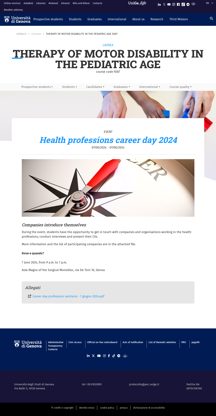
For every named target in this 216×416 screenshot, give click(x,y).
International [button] (148, 87)
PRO (183, 342)
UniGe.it (21, 33)
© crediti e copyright (62, 407)
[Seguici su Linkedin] (159, 3)
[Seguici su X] (164, 3)
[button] (48, 19)
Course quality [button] (179, 87)
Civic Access (75, 342)
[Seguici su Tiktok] (183, 3)
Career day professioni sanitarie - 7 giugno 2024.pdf (68, 296)
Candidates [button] (94, 87)
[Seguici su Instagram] (174, 3)
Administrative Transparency (55, 344)
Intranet (65, 3)
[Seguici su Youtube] (169, 3)
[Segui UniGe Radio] (193, 3)
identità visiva (86, 407)
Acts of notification (133, 342)
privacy (124, 407)
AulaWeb (28, 3)
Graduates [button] (121, 87)
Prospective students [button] (36, 87)
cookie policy (107, 407)
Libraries (41, 3)
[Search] (211, 18)
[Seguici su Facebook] (178, 3)
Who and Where (81, 3)
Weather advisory (13, 9)
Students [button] (68, 87)
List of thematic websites (162, 342)
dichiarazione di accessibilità (149, 407)
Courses (36, 33)
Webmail (53, 3)
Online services (12, 3)
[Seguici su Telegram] (188, 3)
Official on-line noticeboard (102, 342)
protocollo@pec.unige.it (144, 384)
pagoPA (195, 342)
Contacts (97, 3)
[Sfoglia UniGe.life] (138, 6)
